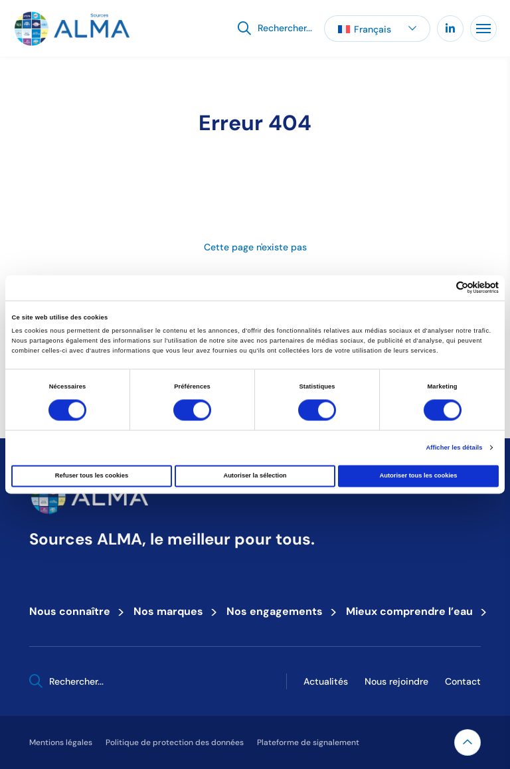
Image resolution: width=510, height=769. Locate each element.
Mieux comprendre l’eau (413, 611)
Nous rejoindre (396, 681)
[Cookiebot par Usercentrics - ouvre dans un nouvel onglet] (440, 288)
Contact (463, 681)
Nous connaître (73, 611)
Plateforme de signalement (308, 742)
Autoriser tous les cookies (418, 476)
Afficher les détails (454, 447)
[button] (377, 28)
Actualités (325, 681)
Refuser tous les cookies (91, 476)
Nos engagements (278, 611)
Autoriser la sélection (254, 476)
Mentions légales (60, 742)
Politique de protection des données (175, 742)
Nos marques (172, 611)
